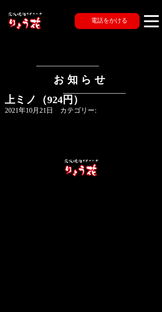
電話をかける (109, 20)
